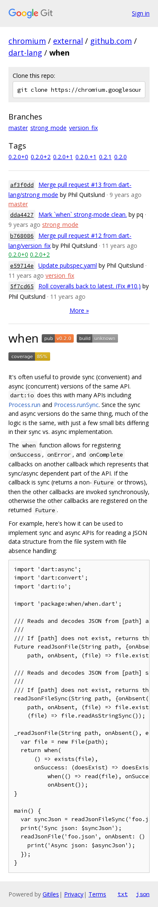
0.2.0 (120, 157)
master (18, 128)
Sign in (141, 13)
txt (123, 894)
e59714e (22, 265)
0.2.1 (105, 157)
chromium (27, 41)
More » (79, 310)
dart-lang (25, 53)
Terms (97, 894)
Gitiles (51, 894)
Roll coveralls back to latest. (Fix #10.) (89, 286)
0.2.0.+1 (85, 157)
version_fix (83, 128)
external (68, 41)
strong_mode (48, 128)
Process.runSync (76, 405)
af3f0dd (22, 185)
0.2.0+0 (18, 157)
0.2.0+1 (63, 157)
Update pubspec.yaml (67, 265)
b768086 (22, 235)
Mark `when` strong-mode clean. (82, 214)
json (143, 894)
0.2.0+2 (41, 157)
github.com (111, 41)
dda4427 (22, 214)
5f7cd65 (22, 286)
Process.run (24, 405)
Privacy (73, 894)
